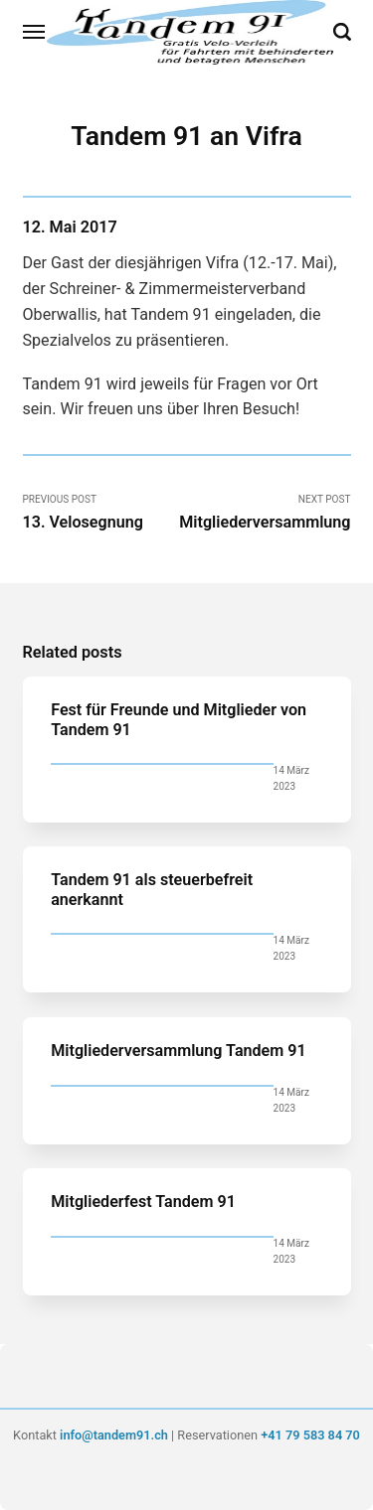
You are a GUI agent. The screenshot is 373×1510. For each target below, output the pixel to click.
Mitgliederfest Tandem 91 (143, 1201)
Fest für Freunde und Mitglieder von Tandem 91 (178, 719)
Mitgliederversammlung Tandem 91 (178, 1050)
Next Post (264, 512)
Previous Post (101, 512)
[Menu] (35, 32)
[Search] (342, 32)
